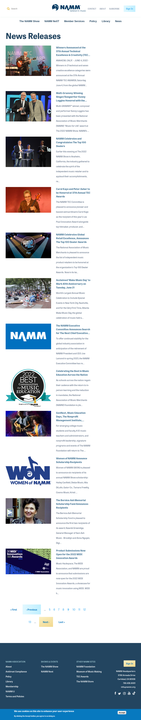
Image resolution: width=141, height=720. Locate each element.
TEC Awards (82, 676)
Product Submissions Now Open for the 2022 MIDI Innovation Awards (71, 554)
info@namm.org (128, 686)
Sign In (129, 8)
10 (74, 609)
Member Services (74, 21)
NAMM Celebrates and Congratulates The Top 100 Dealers (71, 142)
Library (106, 21)
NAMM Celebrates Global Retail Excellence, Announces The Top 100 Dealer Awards (72, 238)
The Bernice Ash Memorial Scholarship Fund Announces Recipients (72, 503)
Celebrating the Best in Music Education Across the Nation (72, 372)
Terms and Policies (15, 696)
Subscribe (114, 8)
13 (30, 622)
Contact (92, 8)
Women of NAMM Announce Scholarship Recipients (71, 460)
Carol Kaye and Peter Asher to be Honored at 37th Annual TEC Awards (73, 192)
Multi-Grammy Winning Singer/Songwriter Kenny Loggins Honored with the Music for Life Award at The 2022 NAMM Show (71, 96)
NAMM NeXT (51, 21)
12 (84, 609)
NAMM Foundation (85, 666)
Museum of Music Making (89, 671)
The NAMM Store (85, 681)
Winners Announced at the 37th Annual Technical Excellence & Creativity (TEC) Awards (72, 51)
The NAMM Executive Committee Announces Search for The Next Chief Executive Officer (73, 329)
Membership (12, 686)
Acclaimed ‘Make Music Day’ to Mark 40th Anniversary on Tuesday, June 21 (73, 283)
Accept (122, 713)
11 (79, 609)
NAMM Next (47, 671)
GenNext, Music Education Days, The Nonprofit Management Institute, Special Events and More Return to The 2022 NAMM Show (71, 416)
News (118, 21)
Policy (93, 21)
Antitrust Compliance (16, 671)
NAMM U (10, 691)
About (103, 8)
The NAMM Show (29, 21)
